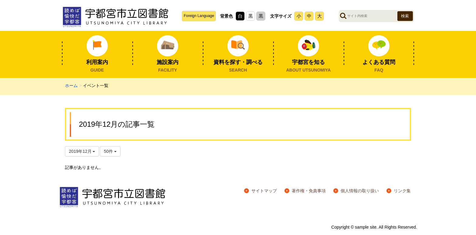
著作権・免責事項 (309, 190)
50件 (110, 151)
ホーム (71, 85)
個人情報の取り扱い (360, 190)
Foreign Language (199, 16)
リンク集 (402, 190)
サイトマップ (264, 190)
